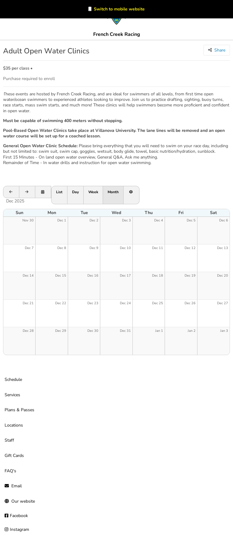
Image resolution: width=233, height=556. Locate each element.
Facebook (19, 516)
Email (16, 486)
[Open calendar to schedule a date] (43, 192)
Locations (14, 425)
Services (12, 395)
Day (75, 192)
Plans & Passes (19, 410)
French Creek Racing (116, 34)
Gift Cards (14, 455)
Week (93, 192)
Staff (9, 440)
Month (113, 192)
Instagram (19, 529)
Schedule (13, 379)
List (59, 192)
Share (219, 50)
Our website (23, 501)
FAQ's (10, 471)
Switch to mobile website (119, 9)
